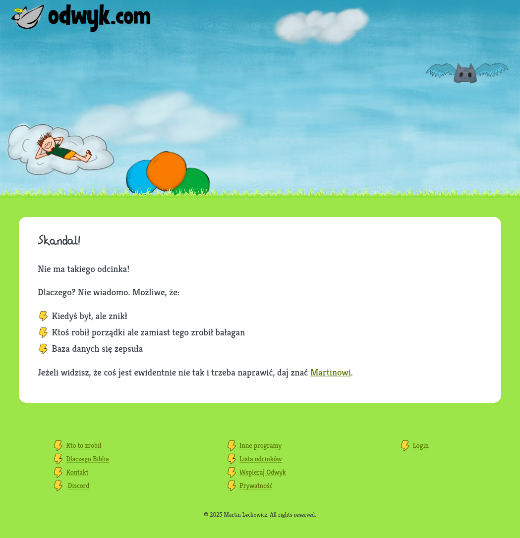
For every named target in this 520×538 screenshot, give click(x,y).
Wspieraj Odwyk (262, 472)
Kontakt (77, 472)
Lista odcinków (260, 458)
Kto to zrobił (83, 445)
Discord (79, 485)
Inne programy (260, 445)
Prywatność (256, 485)
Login (421, 445)
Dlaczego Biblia (87, 458)
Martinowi (330, 372)
